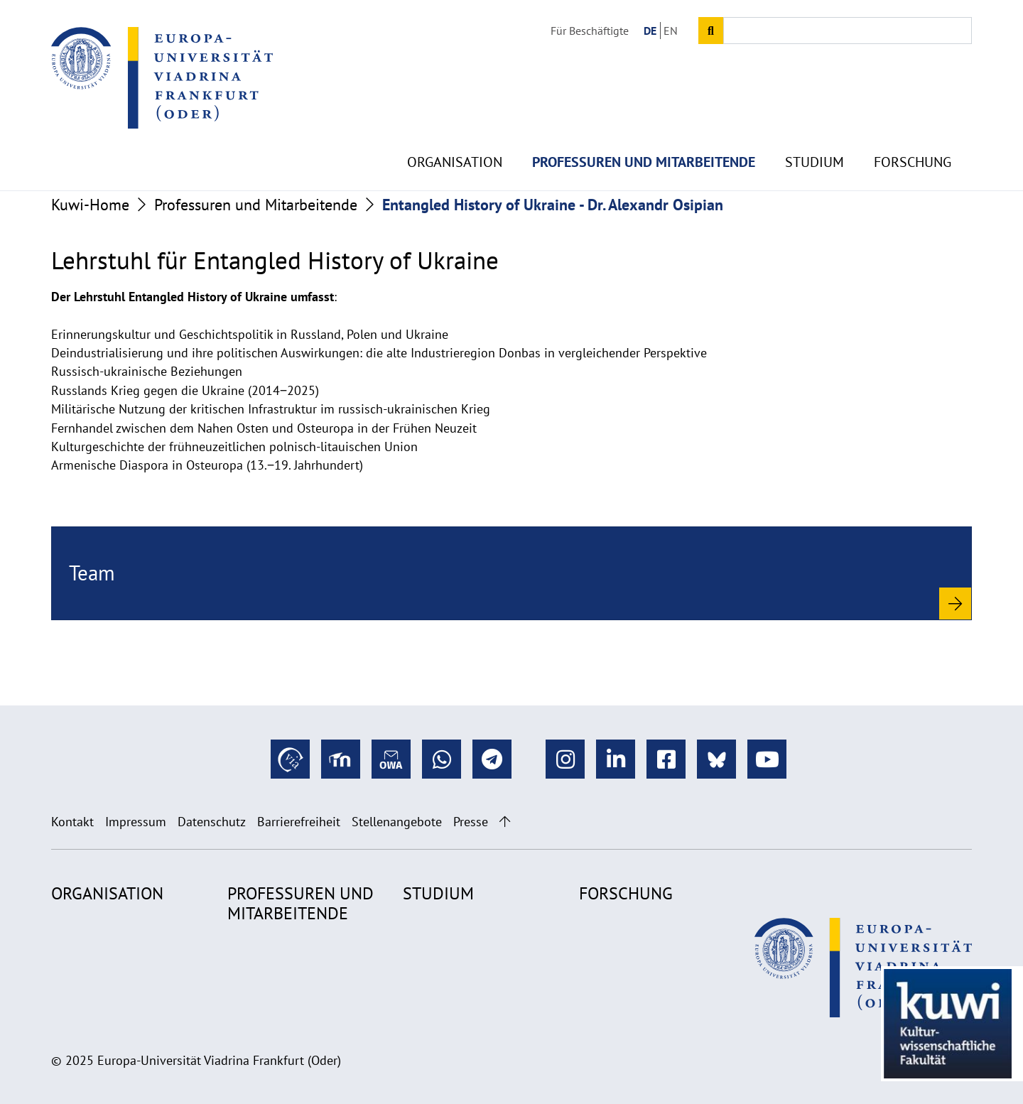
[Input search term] (847, 30)
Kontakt (72, 821)
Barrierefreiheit (298, 821)
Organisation (454, 128)
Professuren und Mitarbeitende (643, 128)
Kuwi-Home (90, 205)
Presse (470, 821)
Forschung (912, 128)
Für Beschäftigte (590, 30)
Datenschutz (212, 821)
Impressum (135, 821)
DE (650, 30)
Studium (814, 128)
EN (671, 30)
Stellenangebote (397, 821)
